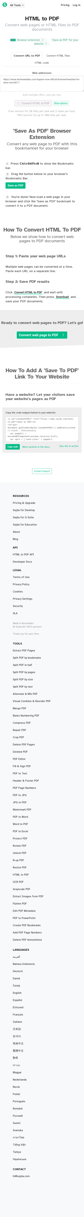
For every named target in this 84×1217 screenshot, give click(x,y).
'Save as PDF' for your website (56, 42)
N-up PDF (18, 860)
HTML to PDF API (23, 554)
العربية (16, 956)
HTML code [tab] (42, 62)
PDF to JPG (20, 795)
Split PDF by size (23, 679)
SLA (15, 613)
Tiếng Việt (19, 1144)
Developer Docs (22, 561)
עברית (16, 1065)
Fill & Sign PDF (22, 766)
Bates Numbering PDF (26, 715)
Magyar (17, 1072)
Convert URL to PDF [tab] (27, 55)
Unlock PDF (19, 853)
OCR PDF (18, 882)
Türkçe (17, 1152)
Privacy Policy (21, 584)
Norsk (16, 1087)
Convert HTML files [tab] (58, 55)
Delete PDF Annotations (27, 939)
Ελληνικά (18, 1007)
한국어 (17, 1036)
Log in (76, 5)
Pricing (65, 5)
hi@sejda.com (21, 1176)
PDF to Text (20, 773)
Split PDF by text (23, 686)
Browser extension (27, 40)
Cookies (18, 591)
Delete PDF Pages (24, 744)
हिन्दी (15, 1058)
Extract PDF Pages (24, 650)
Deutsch (18, 971)
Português (19, 1101)
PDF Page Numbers (24, 788)
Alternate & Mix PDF (25, 694)
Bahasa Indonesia (24, 964)
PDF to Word (20, 817)
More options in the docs (36, 447)
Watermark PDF (22, 809)
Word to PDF (20, 824)
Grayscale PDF (21, 889)
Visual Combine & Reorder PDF (32, 701)
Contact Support (42, 471)
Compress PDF (22, 723)
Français (18, 1014)
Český (16, 985)
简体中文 (18, 1043)
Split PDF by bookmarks (27, 657)
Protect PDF (20, 838)
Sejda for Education (25, 524)
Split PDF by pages (24, 672)
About (16, 532)
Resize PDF (20, 867)
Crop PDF (18, 737)
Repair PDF (19, 730)
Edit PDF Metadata (24, 911)
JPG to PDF (20, 802)
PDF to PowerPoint (24, 918)
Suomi (16, 1123)
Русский (18, 1116)
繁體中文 (18, 1050)
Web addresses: (42, 73)
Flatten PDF (20, 903)
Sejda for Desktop (24, 510)
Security (18, 606)
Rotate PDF (19, 845)
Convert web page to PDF (42, 335)
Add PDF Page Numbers (27, 932)
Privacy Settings (22, 598)
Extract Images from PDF (28, 896)
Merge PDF (19, 708)
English (17, 993)
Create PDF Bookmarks (27, 925)
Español (17, 1000)
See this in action (68, 446)
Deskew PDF (20, 751)
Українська (19, 1159)
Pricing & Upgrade (24, 503)
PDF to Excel (20, 831)
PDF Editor (19, 759)
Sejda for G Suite (23, 517)
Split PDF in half (22, 665)
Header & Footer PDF (26, 780)
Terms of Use (21, 577)
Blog (15, 539)
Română (17, 1108)
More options (61, 103)
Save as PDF (15, 185)
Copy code (12, 446)
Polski (16, 1094)
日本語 (17, 1029)
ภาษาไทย (18, 1137)
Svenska (18, 1130)
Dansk (16, 978)
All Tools (17, 5)
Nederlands (20, 1079)
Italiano (17, 1022)
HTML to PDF (21, 874)
